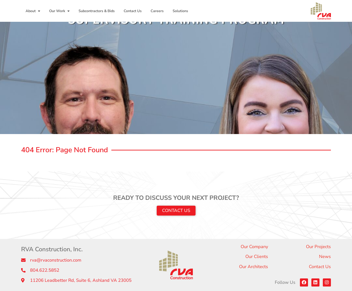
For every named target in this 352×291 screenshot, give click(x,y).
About (33, 11)
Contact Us (133, 11)
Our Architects (253, 267)
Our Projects (318, 247)
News (325, 257)
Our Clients (256, 257)
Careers (157, 11)
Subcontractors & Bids (97, 11)
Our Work (59, 11)
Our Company (254, 247)
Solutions (180, 11)
